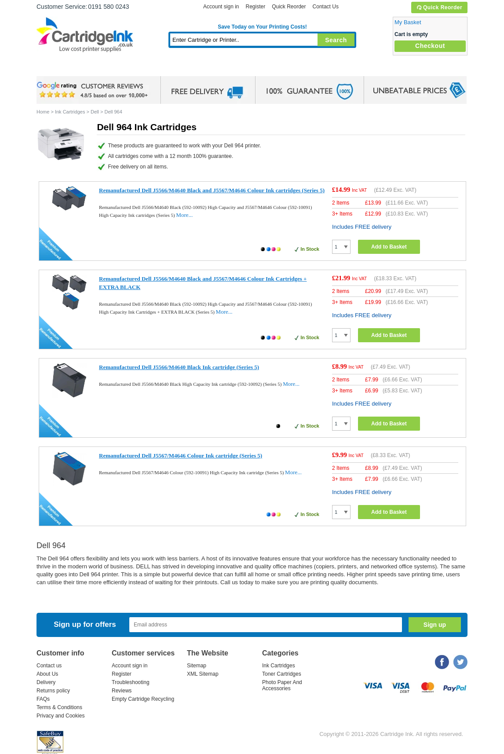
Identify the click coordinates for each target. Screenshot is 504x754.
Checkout (430, 45)
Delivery (46, 682)
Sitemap (196, 665)
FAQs (43, 699)
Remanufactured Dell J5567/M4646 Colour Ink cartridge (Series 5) (180, 455)
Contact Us (326, 7)
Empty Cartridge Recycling (143, 699)
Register (255, 7)
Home (54, 68)
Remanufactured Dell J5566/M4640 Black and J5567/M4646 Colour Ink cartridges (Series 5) (212, 190)
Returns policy (53, 691)
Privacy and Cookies (60, 716)
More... (184, 215)
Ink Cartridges (103, 68)
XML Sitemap (203, 674)
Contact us (49, 665)
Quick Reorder (439, 7)
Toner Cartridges (171, 68)
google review (94, 90)
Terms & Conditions (59, 707)
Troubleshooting (131, 682)
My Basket (407, 22)
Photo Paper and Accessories (264, 68)
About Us (47, 674)
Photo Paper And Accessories (282, 685)
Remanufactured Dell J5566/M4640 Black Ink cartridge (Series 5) (179, 367)
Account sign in (221, 7)
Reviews (121, 691)
